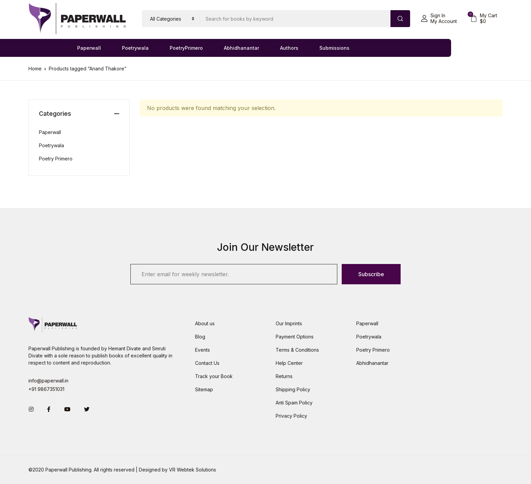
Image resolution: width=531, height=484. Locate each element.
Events (202, 350)
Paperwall (89, 48)
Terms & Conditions (297, 350)
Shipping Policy (293, 389)
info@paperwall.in (48, 380)
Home (35, 68)
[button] (439, 18)
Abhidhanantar (241, 48)
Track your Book (214, 376)
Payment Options (295, 336)
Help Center (289, 363)
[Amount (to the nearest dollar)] (295, 18)
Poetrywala (135, 48)
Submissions (334, 48)
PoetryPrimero (186, 48)
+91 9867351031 (46, 389)
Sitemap (204, 389)
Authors (289, 48)
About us (205, 323)
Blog (200, 336)
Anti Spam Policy (294, 402)
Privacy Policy (291, 416)
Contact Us (207, 363)
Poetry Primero (55, 158)
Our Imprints (289, 323)
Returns (284, 376)
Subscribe (371, 274)
